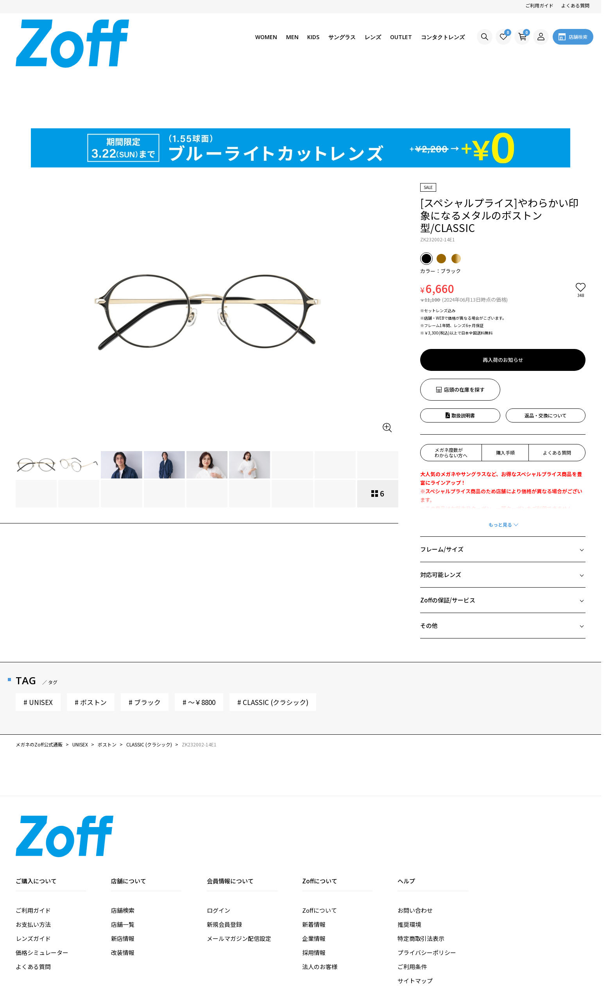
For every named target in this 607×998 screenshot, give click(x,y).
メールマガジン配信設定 (239, 878)
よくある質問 (575, 5)
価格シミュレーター (42, 892)
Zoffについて (319, 850)
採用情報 (314, 892)
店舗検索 (122, 850)
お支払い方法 (33, 864)
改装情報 (122, 892)
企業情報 (314, 878)
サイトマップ (415, 920)
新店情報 (122, 878)
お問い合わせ (415, 850)
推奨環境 (409, 864)
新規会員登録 (224, 864)
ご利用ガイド (539, 5)
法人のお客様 (319, 906)
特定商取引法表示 (421, 878)
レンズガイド (33, 878)
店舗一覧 (122, 864)
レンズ (373, 37)
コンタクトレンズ (443, 37)
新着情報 (314, 864)
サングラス (342, 37)
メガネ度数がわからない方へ (451, 392)
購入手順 (505, 392)
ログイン (218, 850)
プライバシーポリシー (427, 892)
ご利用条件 (412, 906)
